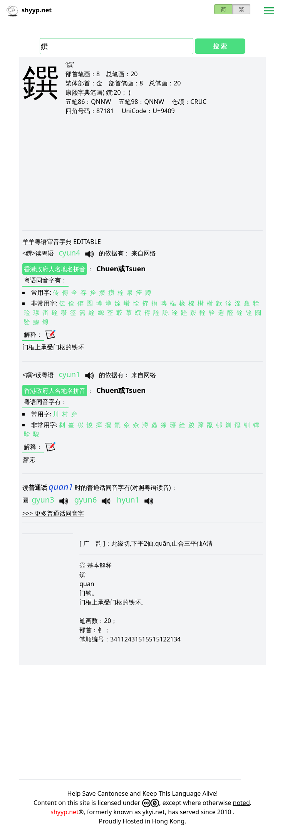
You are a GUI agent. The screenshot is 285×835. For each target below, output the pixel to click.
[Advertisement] (142, 172)
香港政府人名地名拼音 (55, 269)
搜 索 (220, 46)
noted (241, 802)
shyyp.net (64, 812)
